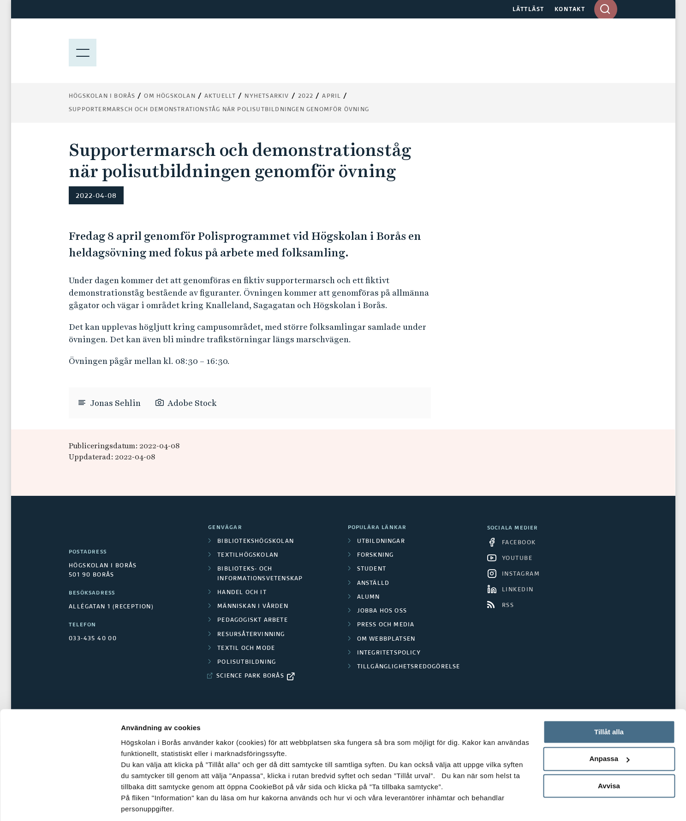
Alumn (368, 597)
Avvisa (609, 754)
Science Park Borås (250, 676)
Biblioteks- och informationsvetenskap (260, 574)
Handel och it (242, 592)
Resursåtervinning (251, 634)
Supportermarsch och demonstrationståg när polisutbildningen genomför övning (219, 110)
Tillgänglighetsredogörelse (408, 667)
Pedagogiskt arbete (252, 620)
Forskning (375, 555)
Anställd (373, 583)
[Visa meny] (82, 51)
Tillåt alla (609, 700)
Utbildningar (381, 541)
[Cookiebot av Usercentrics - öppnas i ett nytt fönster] (59, 803)
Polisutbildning (246, 662)
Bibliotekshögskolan (255, 541)
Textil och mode (246, 648)
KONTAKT (570, 9)
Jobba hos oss (382, 611)
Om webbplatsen (386, 639)
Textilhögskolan (247, 555)
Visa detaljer (141, 803)
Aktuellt (220, 96)
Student (371, 569)
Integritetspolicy (389, 653)
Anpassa (609, 728)
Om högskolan (169, 96)
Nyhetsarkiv (267, 96)
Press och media (386, 625)
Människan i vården (252, 606)
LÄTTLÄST (528, 9)
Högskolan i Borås (102, 96)
